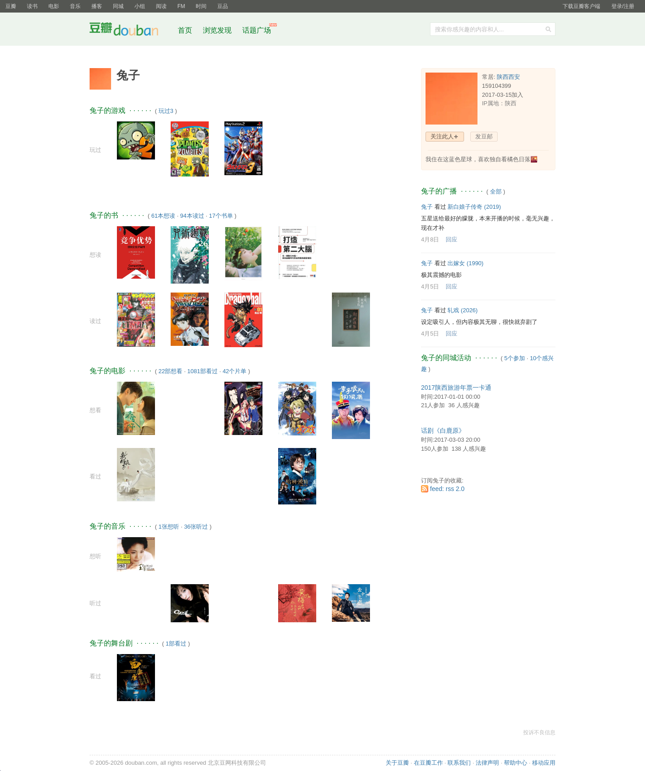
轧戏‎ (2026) (462, 310)
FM (181, 6)
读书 (32, 6)
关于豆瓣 (397, 762)
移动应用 (543, 762)
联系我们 (459, 762)
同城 (118, 6)
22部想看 (170, 371)
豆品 (222, 6)
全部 (496, 191)
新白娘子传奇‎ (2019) (474, 206)
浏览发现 (218, 30)
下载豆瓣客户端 (581, 6)
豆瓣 (10, 6)
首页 (185, 30)
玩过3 (166, 111)
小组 (139, 6)
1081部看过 (202, 371)
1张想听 (169, 526)
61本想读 (163, 215)
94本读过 (192, 215)
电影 (53, 6)
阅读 (161, 6)
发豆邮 (484, 136)
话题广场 (256, 30)
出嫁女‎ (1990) (465, 263)
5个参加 (514, 358)
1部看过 (176, 643)
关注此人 (442, 136)
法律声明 (487, 762)
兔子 (427, 206)
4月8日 (430, 239)
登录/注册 (622, 6)
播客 (96, 6)
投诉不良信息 (539, 732)
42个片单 (234, 371)
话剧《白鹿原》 (443, 430)
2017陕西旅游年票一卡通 (456, 387)
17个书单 (220, 215)
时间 (201, 6)
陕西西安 (508, 76)
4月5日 (430, 286)
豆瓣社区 (131, 30)
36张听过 (196, 526)
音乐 (75, 6)
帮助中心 (515, 762)
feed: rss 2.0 (447, 488)
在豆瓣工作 (428, 762)
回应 (451, 239)
